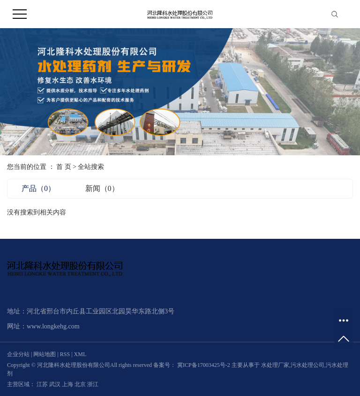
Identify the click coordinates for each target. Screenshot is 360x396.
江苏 (43, 384)
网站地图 (45, 354)
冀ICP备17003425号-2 (203, 365)
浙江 (92, 384)
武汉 (55, 384)
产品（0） (38, 188)
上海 (68, 384)
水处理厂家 (275, 365)
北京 (81, 384)
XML (80, 354)
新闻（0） (102, 188)
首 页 (63, 166)
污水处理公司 (307, 365)
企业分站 (18, 354)
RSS (65, 354)
